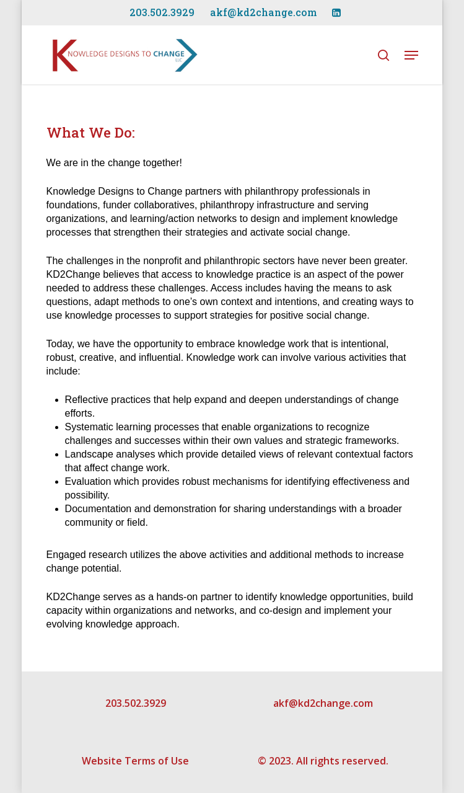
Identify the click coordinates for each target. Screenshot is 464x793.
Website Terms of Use (135, 761)
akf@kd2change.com (323, 703)
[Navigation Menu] (411, 55)
